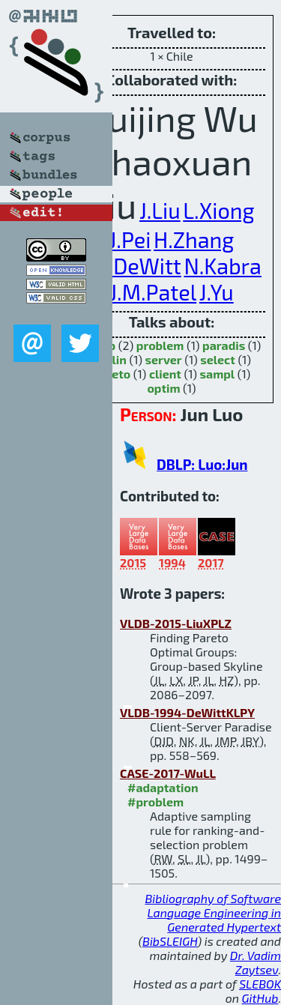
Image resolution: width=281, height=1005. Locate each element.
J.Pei (130, 239)
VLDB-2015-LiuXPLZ (176, 623)
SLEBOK (260, 984)
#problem (155, 801)
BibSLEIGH (169, 941)
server (163, 359)
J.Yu (216, 292)
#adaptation (163, 787)
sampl (217, 373)
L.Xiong (218, 210)
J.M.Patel (152, 292)
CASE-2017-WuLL (168, 773)
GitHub (260, 998)
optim (163, 388)
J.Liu (160, 210)
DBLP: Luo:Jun (202, 464)
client (165, 373)
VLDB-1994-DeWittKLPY (187, 712)
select (217, 359)
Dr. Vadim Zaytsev (255, 962)
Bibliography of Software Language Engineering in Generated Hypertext (213, 912)
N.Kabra (223, 266)
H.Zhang (194, 239)
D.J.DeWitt (131, 266)
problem (160, 345)
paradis (223, 345)
